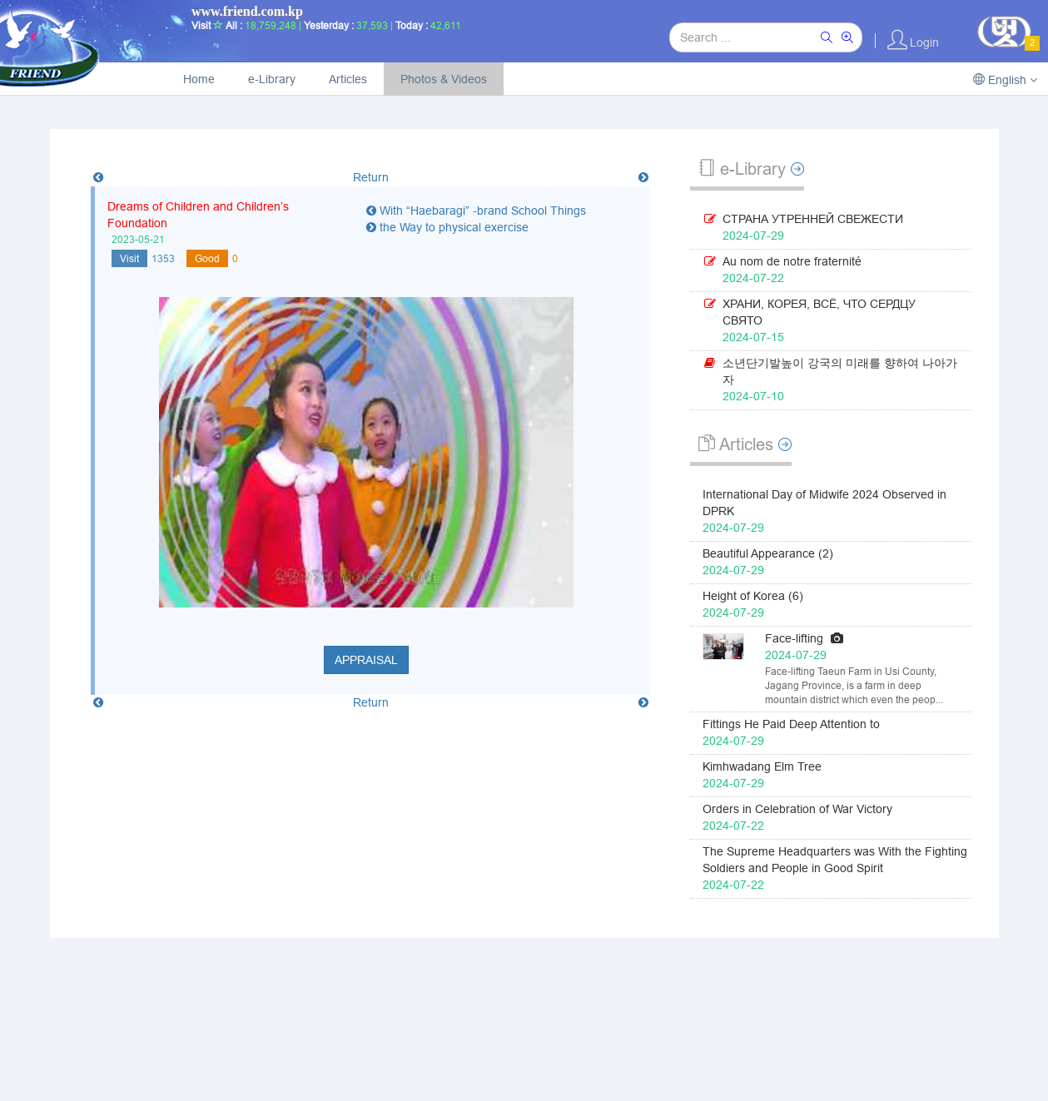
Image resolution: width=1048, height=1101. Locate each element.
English (1005, 80)
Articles (348, 79)
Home (199, 79)
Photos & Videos (443, 79)
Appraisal (366, 660)
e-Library (272, 79)
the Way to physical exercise (447, 227)
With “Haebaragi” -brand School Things (476, 210)
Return (371, 177)
